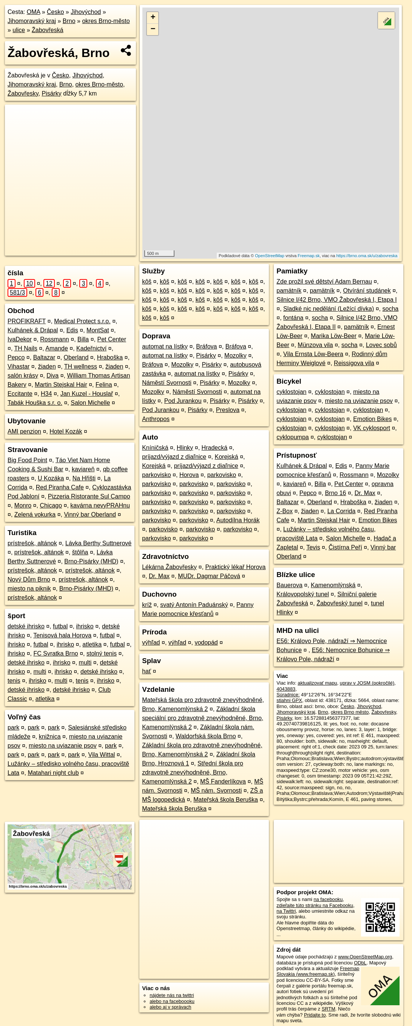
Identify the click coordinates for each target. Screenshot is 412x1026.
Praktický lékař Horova (235, 567)
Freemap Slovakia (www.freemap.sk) (317, 971)
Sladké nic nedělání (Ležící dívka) (328, 308)
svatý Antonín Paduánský (194, 605)
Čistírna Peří (345, 547)
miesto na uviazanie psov (63, 745)
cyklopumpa (292, 437)
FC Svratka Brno (55, 653)
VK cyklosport (371, 428)
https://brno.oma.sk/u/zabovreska (366, 255)
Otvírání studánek (366, 290)
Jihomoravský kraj (32, 21)
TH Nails (25, 348)
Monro (22, 505)
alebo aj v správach (170, 1007)
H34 (46, 393)
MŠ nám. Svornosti (216, 790)
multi (85, 662)
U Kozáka (51, 478)
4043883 (285, 689)
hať (146, 671)
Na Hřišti (84, 478)
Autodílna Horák (238, 520)
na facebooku (328, 899)
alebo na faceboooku (172, 1001)
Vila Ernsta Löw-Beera (313, 354)
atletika (92, 644)
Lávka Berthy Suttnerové (98, 543)
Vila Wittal (101, 754)
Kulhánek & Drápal (33, 330)
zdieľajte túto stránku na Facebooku (314, 905)
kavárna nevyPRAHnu (100, 505)
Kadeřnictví (91, 348)
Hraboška (110, 357)
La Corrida (341, 511)
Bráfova (206, 346)
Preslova (227, 410)
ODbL (360, 963)
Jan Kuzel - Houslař (86, 393)
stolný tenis (101, 653)
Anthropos (156, 419)
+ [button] (152, 17)
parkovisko (156, 475)
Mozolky (235, 355)
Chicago (51, 505)
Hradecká (214, 447)
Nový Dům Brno (29, 579)
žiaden (47, 366)
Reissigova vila (354, 363)
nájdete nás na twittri (172, 995)
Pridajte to (315, 1015)
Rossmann (54, 339)
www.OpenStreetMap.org (365, 957)
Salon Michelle (90, 403)
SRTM (328, 1009)
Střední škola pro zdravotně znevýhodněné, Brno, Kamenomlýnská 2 (192, 772)
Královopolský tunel (302, 594)
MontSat (97, 330)
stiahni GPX (289, 700)
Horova (189, 475)
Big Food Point (27, 460)
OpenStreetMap (269, 255)
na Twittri (286, 911)
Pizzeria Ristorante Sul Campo (89, 496)
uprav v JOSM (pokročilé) (367, 683)
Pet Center (111, 339)
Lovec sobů (381, 345)
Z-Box (284, 511)
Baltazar (44, 357)
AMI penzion (24, 431)
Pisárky (51, 93)
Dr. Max (159, 576)
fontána (293, 318)
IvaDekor (20, 339)
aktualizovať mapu (317, 683)
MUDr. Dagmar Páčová (209, 576)
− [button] (152, 29)
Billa (83, 339)
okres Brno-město (106, 21)
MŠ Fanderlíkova (223, 781)
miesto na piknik (29, 588)
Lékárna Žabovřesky (169, 567)
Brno (69, 21)
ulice (18, 30)
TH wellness (80, 366)
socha (391, 308)
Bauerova (289, 585)
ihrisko (84, 626)
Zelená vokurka (35, 514)
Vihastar (18, 366)
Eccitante (20, 393)
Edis (72, 330)
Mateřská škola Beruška (225, 799)
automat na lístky (165, 346)
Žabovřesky (23, 93)
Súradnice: (287, 694)
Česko (55, 12)
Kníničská (155, 447)
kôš (146, 281)
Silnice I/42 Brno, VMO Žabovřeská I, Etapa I (336, 299)
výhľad (151, 642)
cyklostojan (291, 392)
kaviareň (83, 469)
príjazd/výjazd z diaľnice (174, 457)
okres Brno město (350, 712)
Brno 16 (335, 493)
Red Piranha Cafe (60, 487)
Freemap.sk (308, 255)
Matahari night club (53, 773)
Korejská (226, 457)
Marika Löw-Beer (333, 336)
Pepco (16, 357)
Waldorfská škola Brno (206, 736)
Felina (104, 384)
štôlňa (80, 552)
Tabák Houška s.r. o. (35, 403)
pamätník (288, 290)
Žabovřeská (47, 30)
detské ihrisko (26, 626)
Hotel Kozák (65, 431)
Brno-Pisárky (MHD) (91, 561)
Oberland (76, 357)
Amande (56, 348)
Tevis (313, 547)
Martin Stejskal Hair (61, 384)
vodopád (206, 642)
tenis (14, 680)
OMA (33, 12)
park (13, 727)
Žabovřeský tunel (339, 603)
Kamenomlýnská (333, 585)
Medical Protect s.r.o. (82, 321)
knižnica (50, 736)
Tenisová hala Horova (62, 635)
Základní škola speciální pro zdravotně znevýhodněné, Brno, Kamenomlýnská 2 (202, 718)
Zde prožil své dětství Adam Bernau (324, 281)
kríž (147, 605)
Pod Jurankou (183, 401)
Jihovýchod (86, 12)
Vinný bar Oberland (90, 514)
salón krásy (23, 375)
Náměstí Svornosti (166, 383)
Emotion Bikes (372, 419)
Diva (52, 375)
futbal (60, 626)
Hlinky (185, 447)
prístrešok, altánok (32, 543)
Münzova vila (315, 345)
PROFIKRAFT (27, 321)
